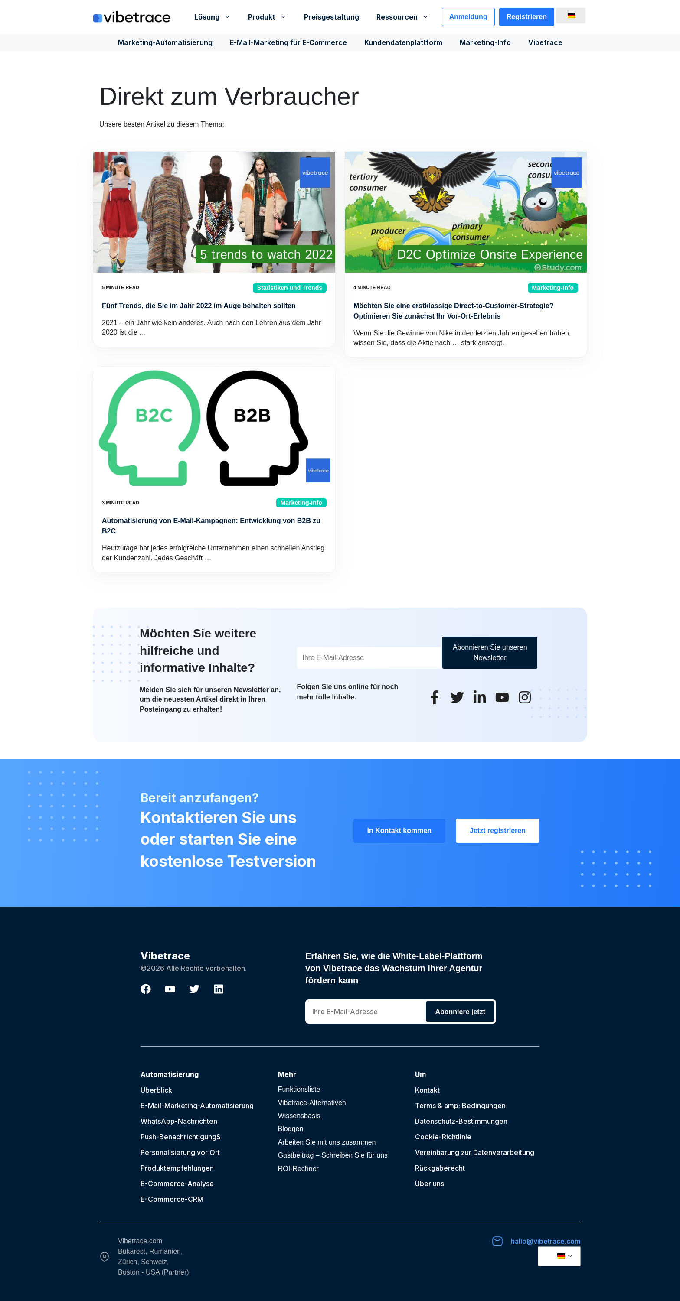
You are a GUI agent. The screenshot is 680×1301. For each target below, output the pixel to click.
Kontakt (427, 1090)
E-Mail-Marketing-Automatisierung (197, 1105)
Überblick (156, 1090)
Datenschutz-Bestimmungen (461, 1121)
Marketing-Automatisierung (165, 42)
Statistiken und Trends (289, 287)
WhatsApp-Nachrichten (179, 1121)
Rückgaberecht (440, 1168)
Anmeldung (468, 16)
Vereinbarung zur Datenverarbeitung (474, 1152)
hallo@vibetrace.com (546, 1241)
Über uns (429, 1183)
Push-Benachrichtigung (178, 1136)
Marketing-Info (485, 42)
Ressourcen (407, 17)
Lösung (216, 17)
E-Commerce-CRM (172, 1199)
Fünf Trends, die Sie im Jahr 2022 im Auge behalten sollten (199, 305)
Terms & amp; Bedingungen (460, 1105)
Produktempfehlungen (177, 1168)
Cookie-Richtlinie (443, 1136)
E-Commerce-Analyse (177, 1183)
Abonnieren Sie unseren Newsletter (490, 652)
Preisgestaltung (331, 17)
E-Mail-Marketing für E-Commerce (288, 42)
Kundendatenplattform (403, 42)
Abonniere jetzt (460, 1011)
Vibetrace (545, 42)
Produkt (271, 17)
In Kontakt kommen (399, 830)
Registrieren (527, 16)
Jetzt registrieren (498, 830)
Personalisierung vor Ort (180, 1152)
